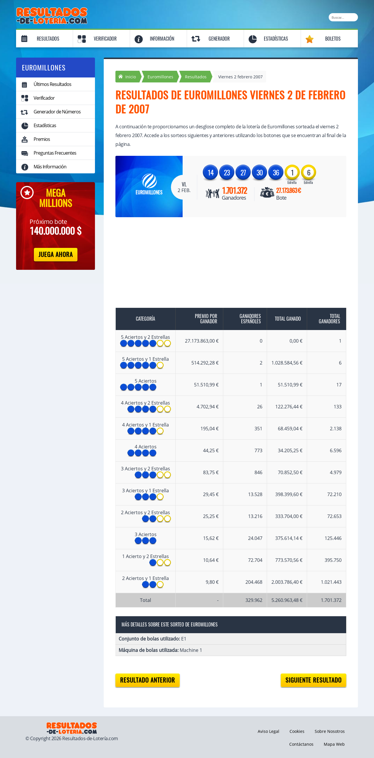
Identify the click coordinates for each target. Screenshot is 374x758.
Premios (42, 139)
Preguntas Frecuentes (55, 153)
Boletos (333, 39)
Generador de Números (57, 111)
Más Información (50, 166)
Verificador (105, 39)
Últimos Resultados (52, 84)
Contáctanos (301, 744)
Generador (219, 39)
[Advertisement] (225, 267)
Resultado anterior (147, 680)
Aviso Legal (268, 731)
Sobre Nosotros (330, 731)
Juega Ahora (56, 254)
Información (162, 39)
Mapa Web (334, 744)
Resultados (48, 39)
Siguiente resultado (313, 680)
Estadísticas (276, 39)
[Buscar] (343, 17)
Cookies (297, 731)
